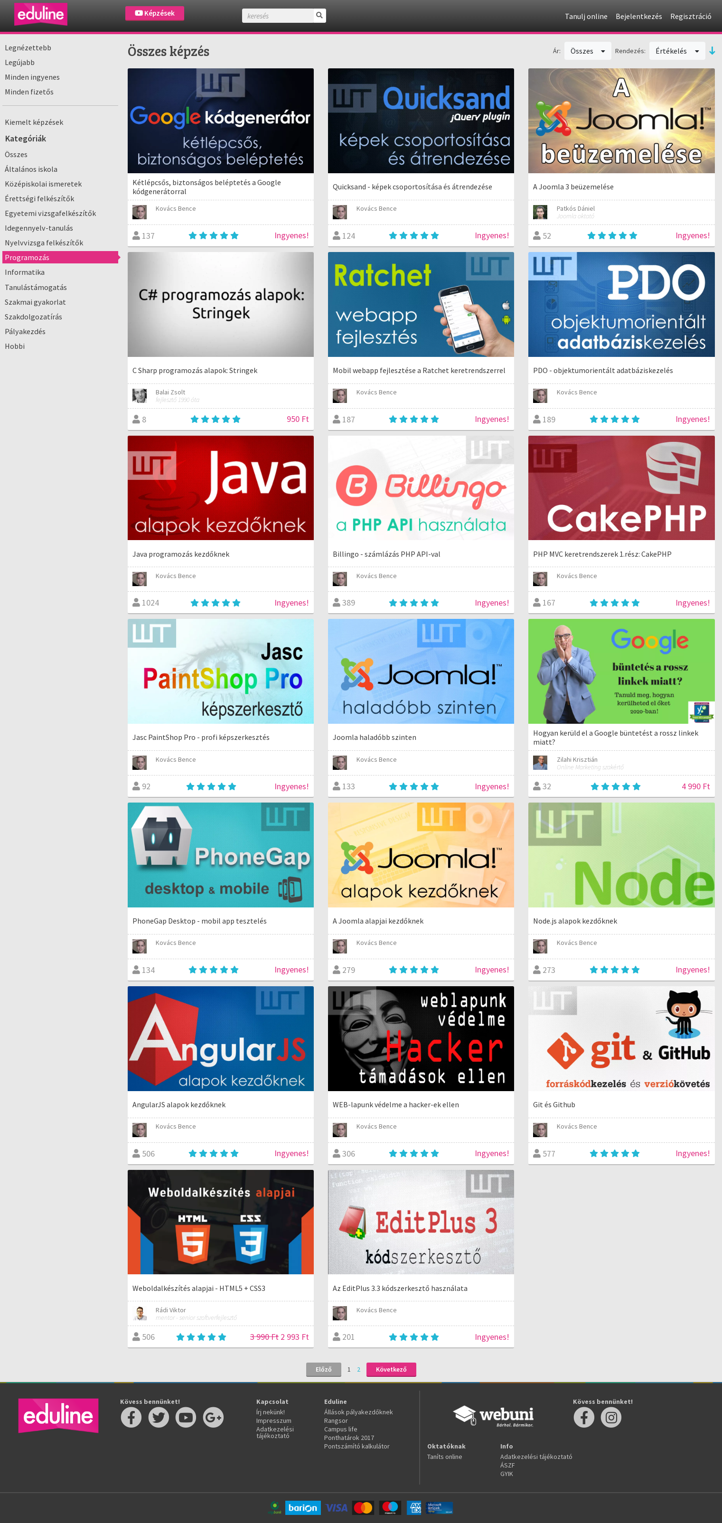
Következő (391, 1369)
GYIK (506, 1473)
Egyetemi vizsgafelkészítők (50, 213)
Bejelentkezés (639, 16)
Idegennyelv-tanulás (39, 228)
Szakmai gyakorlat (35, 302)
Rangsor (336, 1420)
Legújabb (20, 62)
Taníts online (444, 1456)
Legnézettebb (28, 47)
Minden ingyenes (32, 77)
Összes (16, 154)
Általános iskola (31, 169)
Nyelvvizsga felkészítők (44, 242)
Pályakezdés (25, 331)
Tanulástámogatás (36, 287)
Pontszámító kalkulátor (357, 1446)
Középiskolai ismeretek (43, 183)
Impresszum (273, 1420)
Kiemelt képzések (34, 122)
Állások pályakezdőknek (358, 1412)
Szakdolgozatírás (33, 316)
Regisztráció (691, 16)
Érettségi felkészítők (39, 198)
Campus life (340, 1429)
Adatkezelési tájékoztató (275, 1432)
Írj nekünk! (270, 1412)
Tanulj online (586, 16)
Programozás (27, 257)
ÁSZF (507, 1465)
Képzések (155, 13)
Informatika (25, 272)
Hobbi (15, 346)
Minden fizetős (29, 91)
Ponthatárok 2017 (349, 1437)
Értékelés (677, 51)
